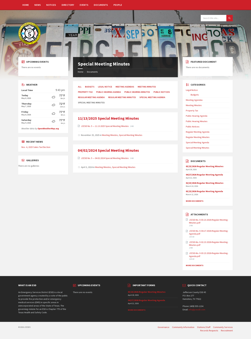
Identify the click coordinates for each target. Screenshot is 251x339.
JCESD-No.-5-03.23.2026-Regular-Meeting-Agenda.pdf (208, 254)
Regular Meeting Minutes (122, 97)
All (79, 86)
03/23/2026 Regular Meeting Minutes (204, 166)
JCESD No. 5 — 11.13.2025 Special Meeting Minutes (105, 126)
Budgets (89, 86)
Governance (163, 327)
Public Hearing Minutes (137, 92)
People (117, 4)
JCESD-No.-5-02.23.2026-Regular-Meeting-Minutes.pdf (208, 243)
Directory (68, 4)
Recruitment (227, 330)
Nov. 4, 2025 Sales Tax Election (35, 147)
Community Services (223, 327)
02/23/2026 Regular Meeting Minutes (204, 183)
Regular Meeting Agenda (91, 97)
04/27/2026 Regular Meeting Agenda (204, 174)
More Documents (194, 201)
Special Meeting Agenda (152, 97)
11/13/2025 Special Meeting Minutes (108, 118)
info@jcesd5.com (197, 309)
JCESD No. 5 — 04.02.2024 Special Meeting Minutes (105, 158)
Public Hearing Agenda (108, 92)
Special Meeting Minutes (130, 135)
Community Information (183, 327)
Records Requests (209, 330)
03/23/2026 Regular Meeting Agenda (204, 191)
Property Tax (85, 92)
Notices (51, 4)
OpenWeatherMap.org (48, 128)
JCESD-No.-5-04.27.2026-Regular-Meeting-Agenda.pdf (208, 232)
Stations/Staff (203, 327)
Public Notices (162, 92)
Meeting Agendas (125, 86)
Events (84, 4)
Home (25, 4)
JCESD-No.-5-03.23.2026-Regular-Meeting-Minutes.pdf (208, 221)
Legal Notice (105, 86)
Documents (101, 4)
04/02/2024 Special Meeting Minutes (108, 150)
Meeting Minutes (147, 86)
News (37, 4)
